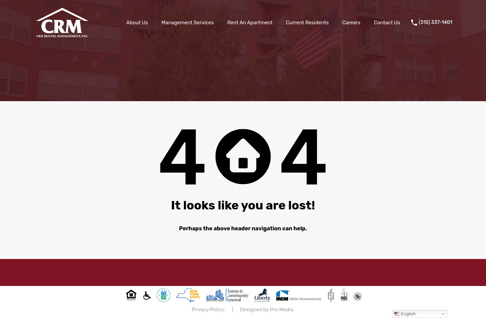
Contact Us (387, 23)
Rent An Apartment (249, 23)
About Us (137, 23)
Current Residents (307, 23)
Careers (351, 23)
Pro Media (281, 310)
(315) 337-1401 (435, 22)
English (404, 314)
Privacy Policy (208, 310)
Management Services (188, 23)
